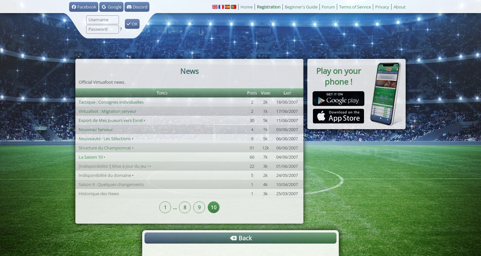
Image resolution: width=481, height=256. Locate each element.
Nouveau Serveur (96, 129)
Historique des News (99, 193)
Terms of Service (355, 7)
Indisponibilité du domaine (105, 175)
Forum (328, 7)
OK (132, 24)
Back (240, 238)
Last (287, 93)
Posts (252, 93)
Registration (268, 7)
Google (111, 7)
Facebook (83, 7)
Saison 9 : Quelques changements (111, 184)
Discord (136, 7)
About (400, 7)
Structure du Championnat (105, 148)
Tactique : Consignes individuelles (111, 102)
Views (265, 93)
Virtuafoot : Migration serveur (107, 111)
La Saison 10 (91, 157)
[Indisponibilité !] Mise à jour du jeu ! (113, 166)
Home (246, 7)
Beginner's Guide (301, 7)
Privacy (382, 7)
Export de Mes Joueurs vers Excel (111, 120)
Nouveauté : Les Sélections (105, 139)
